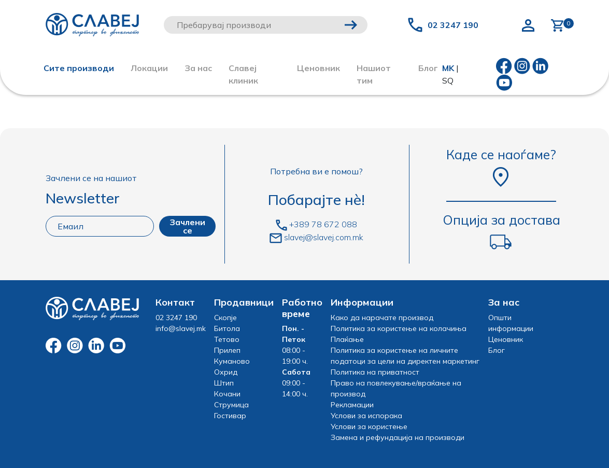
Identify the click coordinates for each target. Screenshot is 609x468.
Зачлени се (187, 226)
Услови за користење (369, 426)
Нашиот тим (374, 74)
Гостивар (230, 415)
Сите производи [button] (79, 68)
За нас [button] (198, 68)
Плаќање (347, 339)
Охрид (225, 372)
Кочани (227, 393)
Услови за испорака (366, 415)
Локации (149, 68)
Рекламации (352, 404)
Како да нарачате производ (382, 317)
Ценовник (318, 68)
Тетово (226, 339)
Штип (224, 383)
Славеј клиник (243, 74)
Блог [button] (428, 68)
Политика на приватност (375, 372)
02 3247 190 (453, 25)
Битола (227, 328)
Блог (496, 350)
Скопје (225, 317)
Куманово (232, 361)
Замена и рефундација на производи (397, 437)
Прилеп (227, 350)
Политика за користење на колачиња (398, 328)
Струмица (231, 404)
